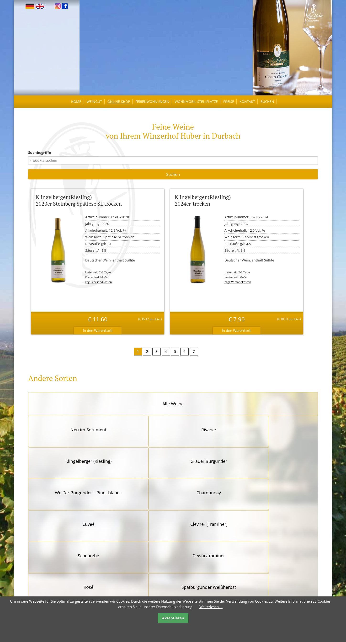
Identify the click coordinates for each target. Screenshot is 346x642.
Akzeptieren (173, 618)
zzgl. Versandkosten (100, 284)
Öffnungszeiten (114, 589)
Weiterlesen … (211, 606)
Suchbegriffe (42, 154)
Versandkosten (185, 589)
